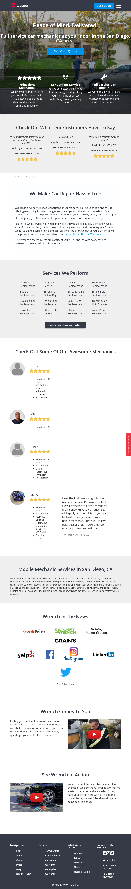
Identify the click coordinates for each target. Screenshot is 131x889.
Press (19, 864)
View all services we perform (65, 325)
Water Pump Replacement (99, 311)
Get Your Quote (66, 51)
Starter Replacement (75, 311)
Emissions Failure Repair (52, 293)
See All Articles (65, 684)
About (19, 855)
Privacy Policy (52, 855)
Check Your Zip (82, 871)
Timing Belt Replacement (99, 293)
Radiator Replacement (75, 284)
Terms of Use (52, 850)
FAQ (18, 850)
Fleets (77, 867)
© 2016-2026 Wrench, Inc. (65, 885)
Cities (19, 177)
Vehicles (78, 862)
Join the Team (23, 873)
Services (78, 853)
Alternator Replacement (27, 284)
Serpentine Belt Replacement (76, 293)
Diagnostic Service (50, 284)
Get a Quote (104, 6)
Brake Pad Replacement (27, 311)
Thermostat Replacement (99, 284)
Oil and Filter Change (51, 311)
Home (12, 177)
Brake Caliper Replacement (27, 302)
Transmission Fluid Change (99, 302)
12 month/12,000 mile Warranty (82, 234)
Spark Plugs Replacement (75, 302)
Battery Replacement (27, 293)
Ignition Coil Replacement (51, 302)
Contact (20, 860)
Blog (18, 869)
